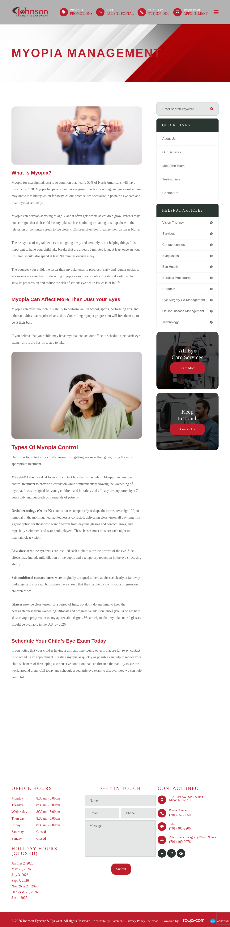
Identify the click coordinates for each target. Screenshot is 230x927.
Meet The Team (173, 166)
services (168, 234)
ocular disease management (184, 312)
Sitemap (157, 921)
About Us (169, 139)
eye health (170, 267)
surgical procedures (177, 279)
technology (170, 323)
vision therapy (173, 223)
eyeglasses (170, 256)
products (169, 290)
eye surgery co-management (184, 301)
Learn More (187, 369)
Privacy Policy (139, 921)
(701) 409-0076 (179, 842)
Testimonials (171, 179)
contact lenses (174, 245)
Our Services (172, 152)
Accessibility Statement (109, 921)
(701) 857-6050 (179, 815)
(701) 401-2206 (179, 828)
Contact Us (170, 193)
